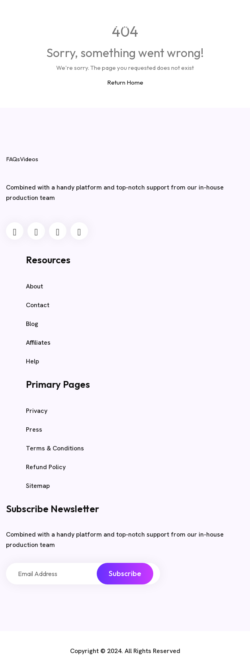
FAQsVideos (72, 24)
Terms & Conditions (55, 448)
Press (34, 429)
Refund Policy (46, 467)
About (34, 286)
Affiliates (38, 342)
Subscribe (125, 573)
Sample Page (179, 25)
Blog (148, 25)
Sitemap (38, 486)
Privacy (36, 411)
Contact (37, 305)
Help (32, 361)
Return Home (125, 82)
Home (119, 25)
